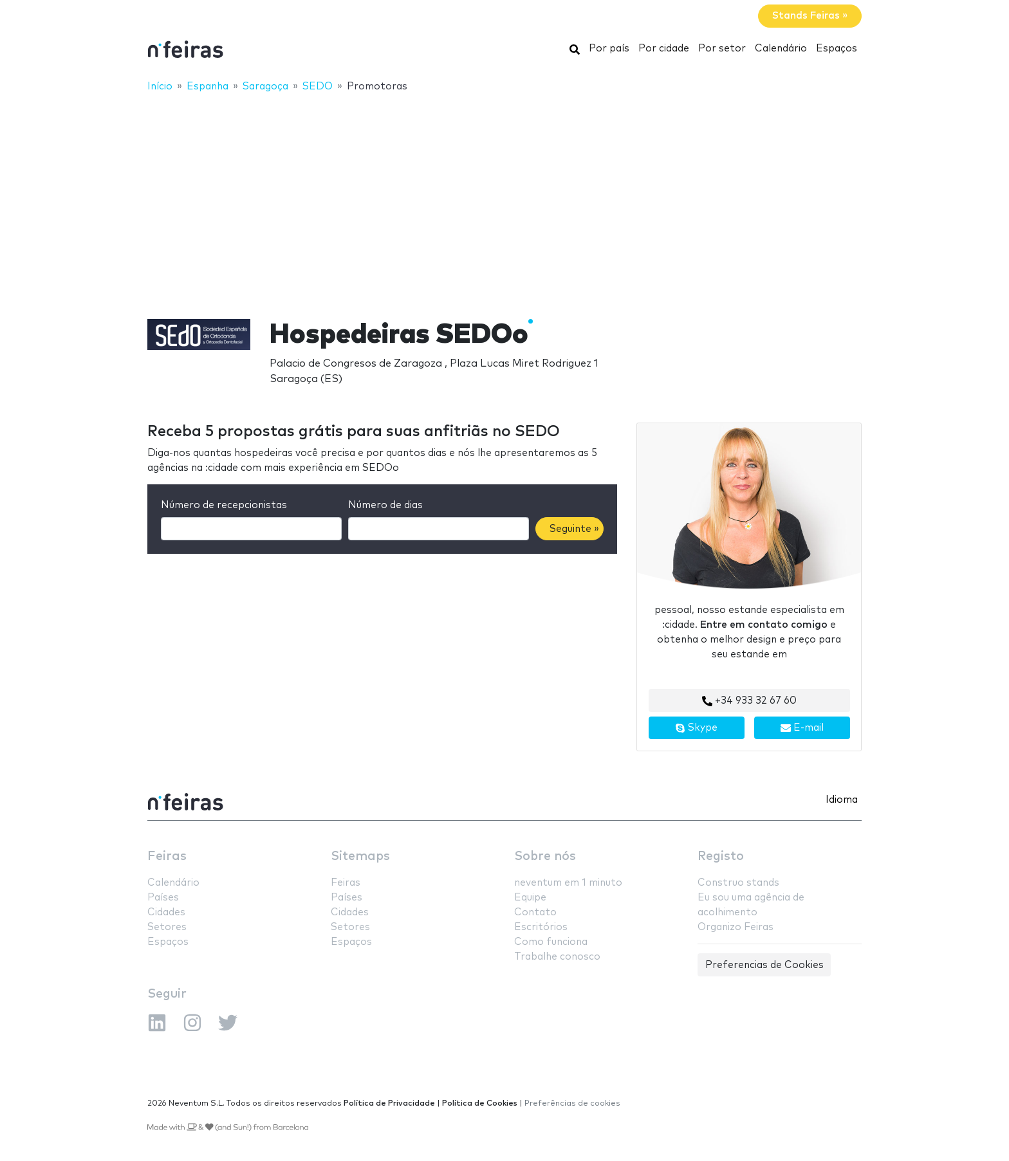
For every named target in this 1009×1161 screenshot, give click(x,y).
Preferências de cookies (572, 1103)
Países (163, 897)
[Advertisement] (504, 197)
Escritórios (541, 927)
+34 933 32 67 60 (749, 701)
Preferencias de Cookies (764, 965)
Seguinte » (574, 529)
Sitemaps (360, 856)
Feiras (167, 856)
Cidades (166, 912)
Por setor (722, 48)
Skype (696, 728)
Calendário (781, 48)
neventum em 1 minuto (568, 883)
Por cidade (663, 48)
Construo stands (738, 883)
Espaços (836, 48)
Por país (609, 48)
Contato (535, 912)
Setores (167, 927)
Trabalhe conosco (557, 957)
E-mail (802, 728)
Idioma (842, 800)
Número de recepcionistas (224, 505)
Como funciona (551, 942)
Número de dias (385, 505)
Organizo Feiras (735, 927)
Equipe (530, 897)
